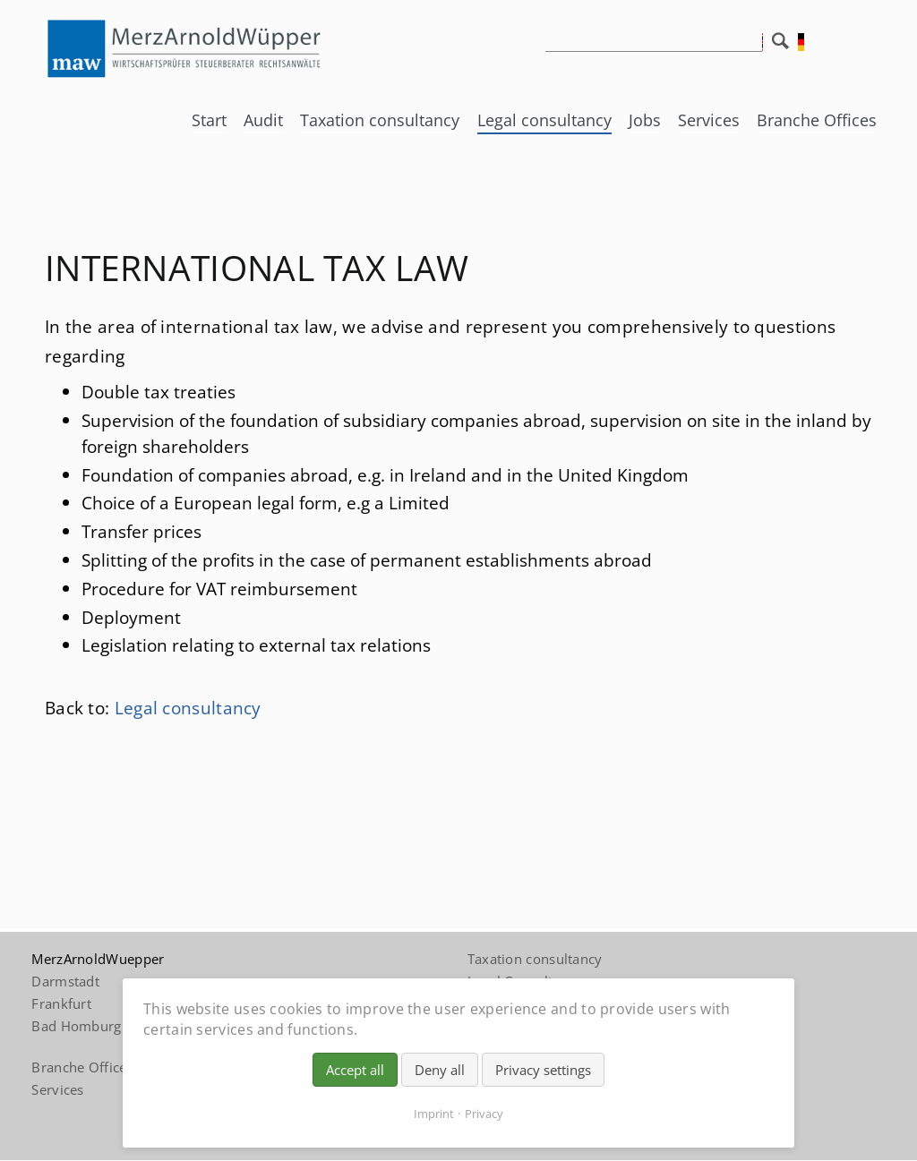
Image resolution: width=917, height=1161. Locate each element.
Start (209, 120)
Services (709, 120)
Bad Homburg (76, 1026)
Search (784, 45)
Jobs (645, 120)
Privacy (484, 1114)
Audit (263, 120)
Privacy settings (543, 1070)
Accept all (355, 1070)
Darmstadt (65, 981)
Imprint (434, 1114)
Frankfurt (61, 1003)
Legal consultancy (544, 120)
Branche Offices (817, 120)
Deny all (440, 1070)
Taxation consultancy (379, 120)
